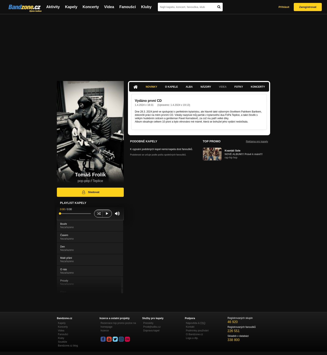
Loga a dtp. (192, 338)
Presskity (148, 323)
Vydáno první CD (148, 100)
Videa (109, 7)
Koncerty (91, 7)
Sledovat (90, 192)
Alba (189, 86)
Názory (206, 86)
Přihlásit (283, 7)
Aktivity (53, 7)
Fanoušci (127, 7)
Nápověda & (195, 323)
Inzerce (105, 330)
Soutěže (62, 341)
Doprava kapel (151, 330)
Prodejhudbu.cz (152, 326)
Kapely (71, 7)
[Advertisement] (163, 45)
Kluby (146, 7)
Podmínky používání (197, 330)
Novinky (151, 86)
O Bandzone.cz (194, 334)
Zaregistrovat (307, 7)
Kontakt (190, 326)
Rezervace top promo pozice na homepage (118, 325)
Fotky (238, 86)
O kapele (171, 86)
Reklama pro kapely (257, 141)
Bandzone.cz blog (68, 345)
